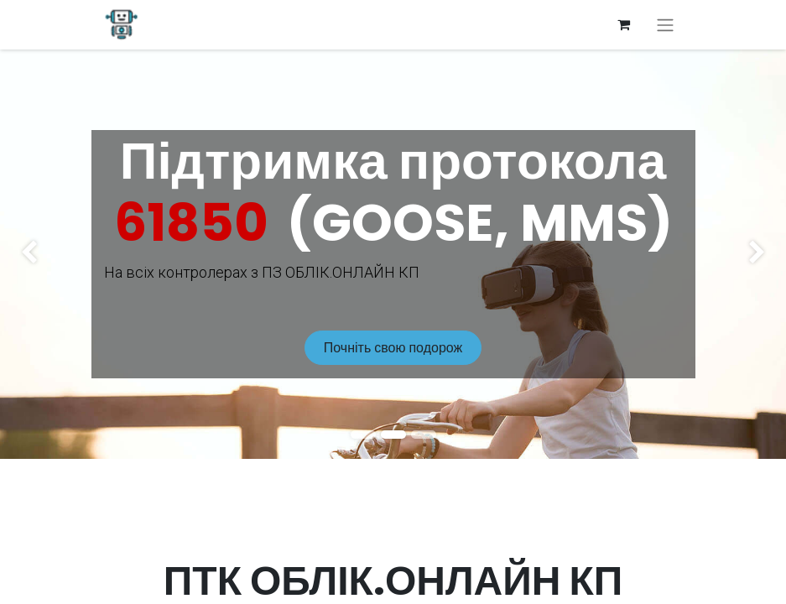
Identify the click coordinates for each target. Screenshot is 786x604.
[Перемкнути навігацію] (665, 25)
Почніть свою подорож (393, 347)
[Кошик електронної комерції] (624, 24)
